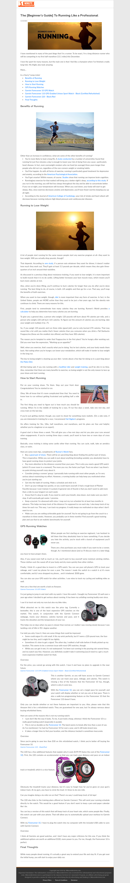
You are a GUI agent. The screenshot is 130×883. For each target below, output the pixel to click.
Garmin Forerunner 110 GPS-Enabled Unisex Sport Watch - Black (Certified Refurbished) (62, 93)
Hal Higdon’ (70, 419)
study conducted (64, 159)
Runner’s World (62, 452)
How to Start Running (34, 84)
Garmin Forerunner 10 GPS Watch (39, 90)
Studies (65, 177)
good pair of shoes (38, 455)
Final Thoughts (31, 99)
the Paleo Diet (26, 362)
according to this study (96, 180)
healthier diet (64, 367)
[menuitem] (47, 880)
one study (49, 263)
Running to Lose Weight (35, 81)
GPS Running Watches (34, 87)
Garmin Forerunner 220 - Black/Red (40, 96)
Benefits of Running (33, 78)
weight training (81, 367)
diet (56, 297)
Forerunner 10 (65, 690)
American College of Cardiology (61, 196)
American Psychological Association (62, 174)
